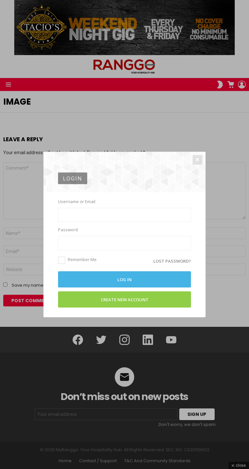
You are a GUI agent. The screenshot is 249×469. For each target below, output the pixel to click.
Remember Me (77, 259)
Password (68, 229)
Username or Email (76, 201)
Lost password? (172, 261)
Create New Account (124, 300)
